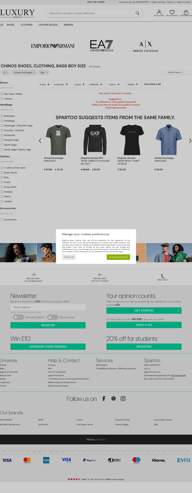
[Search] (137, 13)
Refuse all (69, 257)
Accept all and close (118, 257)
